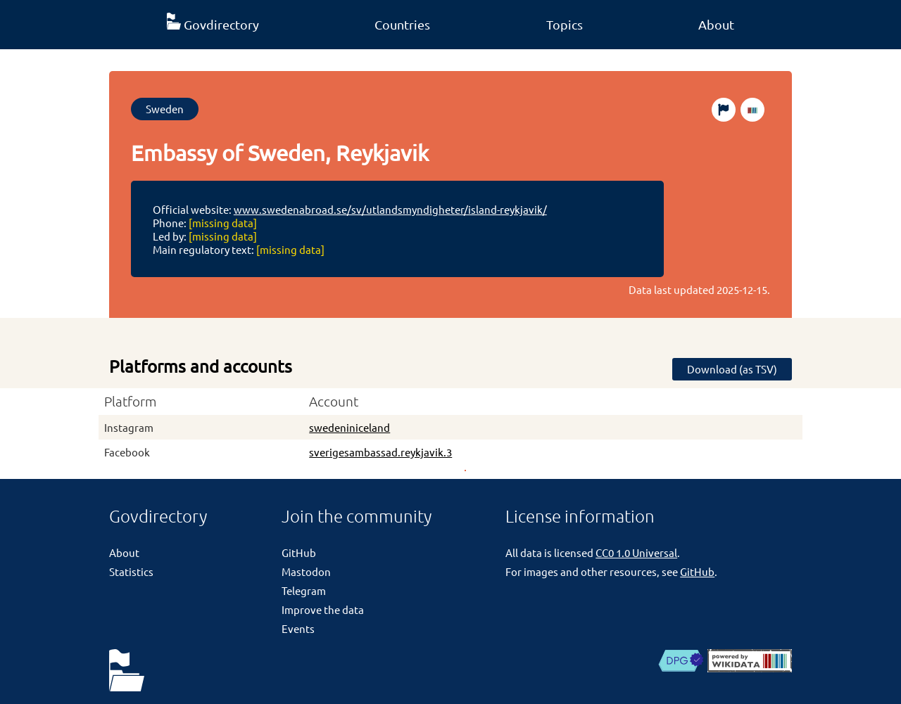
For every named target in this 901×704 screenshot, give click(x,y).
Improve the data (323, 609)
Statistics (131, 571)
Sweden (165, 108)
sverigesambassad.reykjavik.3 (380, 452)
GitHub (299, 552)
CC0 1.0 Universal (636, 552)
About (716, 24)
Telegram (304, 590)
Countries (402, 24)
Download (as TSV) (732, 369)
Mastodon (306, 571)
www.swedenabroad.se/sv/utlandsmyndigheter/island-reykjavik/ (390, 209)
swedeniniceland (349, 427)
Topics (564, 24)
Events (298, 628)
